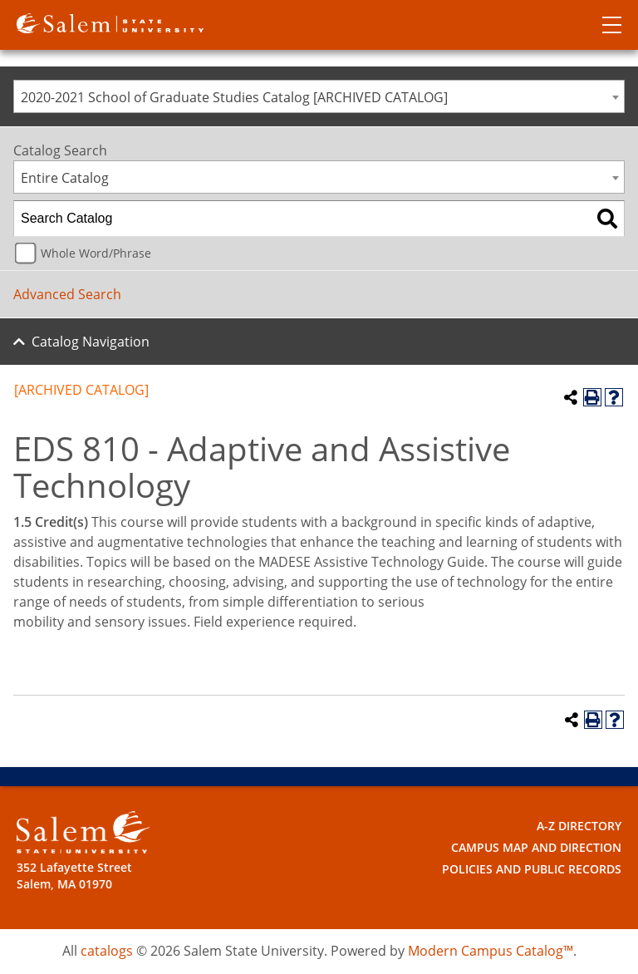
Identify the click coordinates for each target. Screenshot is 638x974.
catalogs (107, 951)
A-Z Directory (579, 826)
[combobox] (319, 96)
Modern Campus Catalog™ (490, 951)
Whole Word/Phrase (96, 253)
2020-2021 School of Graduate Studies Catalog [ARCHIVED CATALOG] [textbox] (234, 97)
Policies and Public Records (531, 869)
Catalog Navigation (91, 341)
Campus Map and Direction (536, 847)
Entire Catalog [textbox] (65, 178)
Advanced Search (67, 294)
